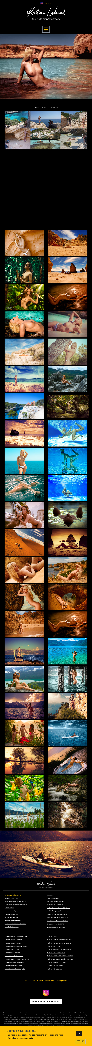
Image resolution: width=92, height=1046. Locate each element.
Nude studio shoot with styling (56, 927)
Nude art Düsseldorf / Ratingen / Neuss (59, 949)
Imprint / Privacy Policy (11, 898)
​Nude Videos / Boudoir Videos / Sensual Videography (46, 980)
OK (79, 1033)
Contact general (9, 908)
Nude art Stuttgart (52, 936)
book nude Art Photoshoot (46, 1001)
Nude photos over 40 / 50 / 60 (55, 924)
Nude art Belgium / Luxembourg (56, 962)
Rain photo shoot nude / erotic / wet (57, 921)
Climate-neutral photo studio (55, 901)
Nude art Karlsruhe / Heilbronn (14, 956)
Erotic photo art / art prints (13, 921)
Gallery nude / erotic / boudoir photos (16, 904)
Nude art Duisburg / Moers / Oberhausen (17, 959)
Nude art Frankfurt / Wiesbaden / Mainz (16, 936)
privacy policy (28, 1038)
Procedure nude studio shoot (55, 965)
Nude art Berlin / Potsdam (12, 952)
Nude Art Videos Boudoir (54, 969)
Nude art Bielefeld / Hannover (13, 940)
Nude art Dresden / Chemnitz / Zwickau (59, 943)
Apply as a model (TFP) (11, 917)
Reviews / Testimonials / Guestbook (15, 924)
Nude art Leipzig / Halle (12, 949)
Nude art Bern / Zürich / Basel (56, 953)
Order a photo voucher (11, 914)
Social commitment (53, 898)
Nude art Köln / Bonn (53, 946)
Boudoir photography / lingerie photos (58, 911)
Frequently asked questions (13, 895)
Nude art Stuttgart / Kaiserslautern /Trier (59, 940)
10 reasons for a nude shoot (55, 904)
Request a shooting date (12, 911)
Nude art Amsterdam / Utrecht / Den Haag (60, 959)
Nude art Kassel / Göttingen (13, 943)
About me (49, 895)
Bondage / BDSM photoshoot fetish (57, 914)
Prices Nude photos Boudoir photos (15, 901)
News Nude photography (12, 927)
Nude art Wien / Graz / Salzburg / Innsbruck (60, 956)
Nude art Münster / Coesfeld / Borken (16, 946)
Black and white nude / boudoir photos (58, 908)
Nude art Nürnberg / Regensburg (14, 962)
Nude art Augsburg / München (14, 966)
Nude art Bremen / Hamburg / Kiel (15, 969)
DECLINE (80, 1041)
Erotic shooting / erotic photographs (57, 917)
